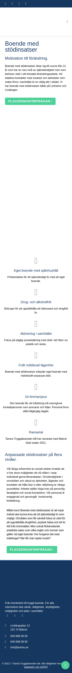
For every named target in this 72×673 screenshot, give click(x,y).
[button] (67, 21)
